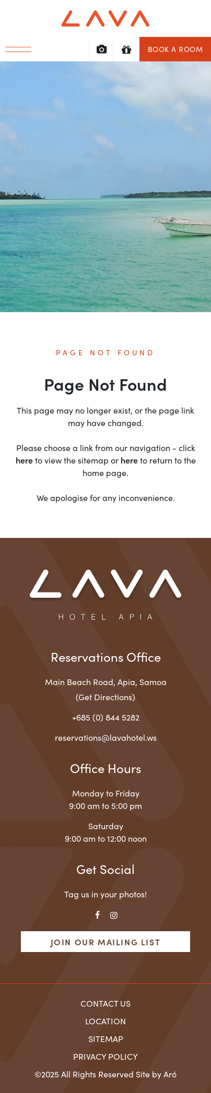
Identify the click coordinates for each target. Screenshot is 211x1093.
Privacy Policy (105, 1056)
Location (105, 1020)
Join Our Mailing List (106, 941)
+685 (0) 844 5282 (105, 717)
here (24, 460)
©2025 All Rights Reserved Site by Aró (105, 1073)
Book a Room (175, 49)
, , (106, 681)
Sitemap (105, 1038)
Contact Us (105, 1003)
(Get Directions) (105, 696)
